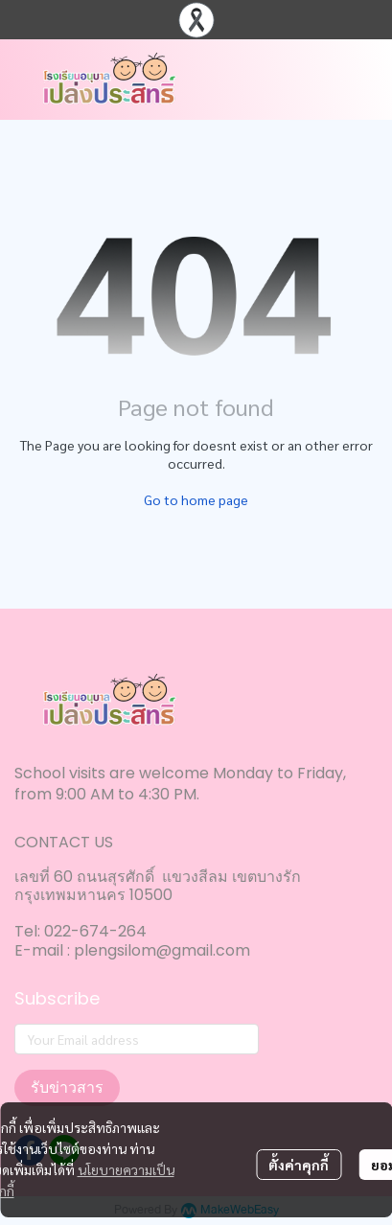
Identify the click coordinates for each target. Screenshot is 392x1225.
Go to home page (196, 499)
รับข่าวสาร (67, 1087)
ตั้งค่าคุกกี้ (298, 1164)
